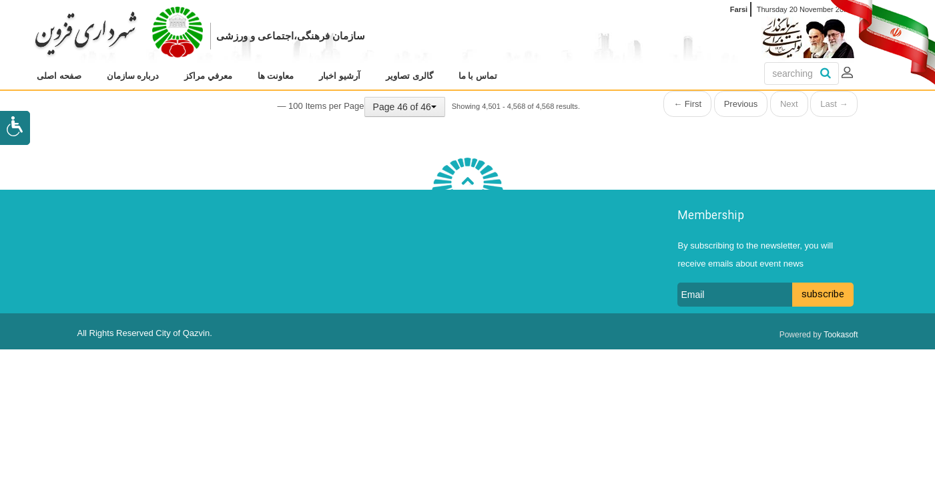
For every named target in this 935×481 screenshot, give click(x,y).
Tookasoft (841, 334)
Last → (834, 104)
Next (789, 104)
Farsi (738, 9)
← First (687, 104)
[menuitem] (59, 76)
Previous (741, 104)
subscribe (823, 295)
